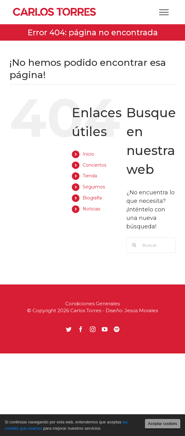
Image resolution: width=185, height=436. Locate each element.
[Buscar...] (151, 245)
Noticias (91, 209)
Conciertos (94, 165)
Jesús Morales (141, 310)
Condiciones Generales (92, 304)
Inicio (88, 154)
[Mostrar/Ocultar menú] (164, 12)
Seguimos (94, 187)
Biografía (92, 198)
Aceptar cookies (162, 423)
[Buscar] (134, 245)
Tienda (90, 176)
